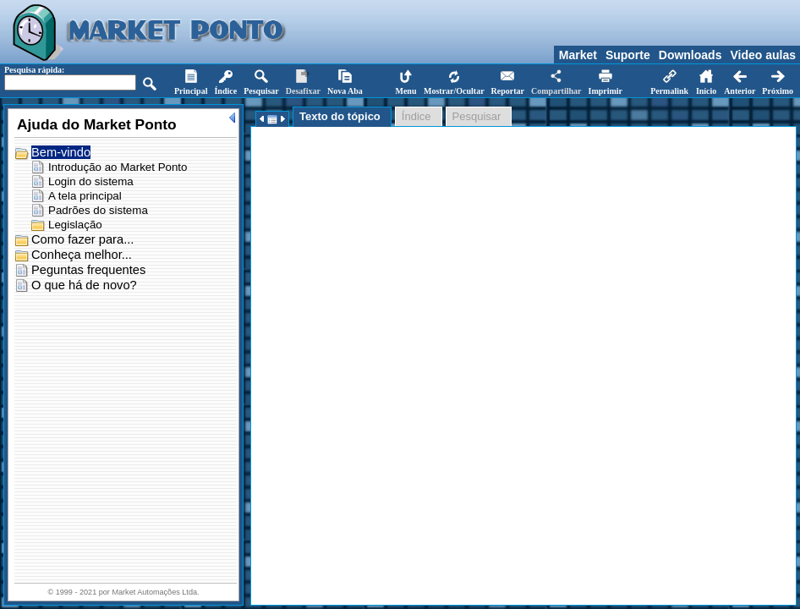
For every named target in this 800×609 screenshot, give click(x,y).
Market (578, 55)
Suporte (627, 55)
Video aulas (763, 55)
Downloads (690, 55)
